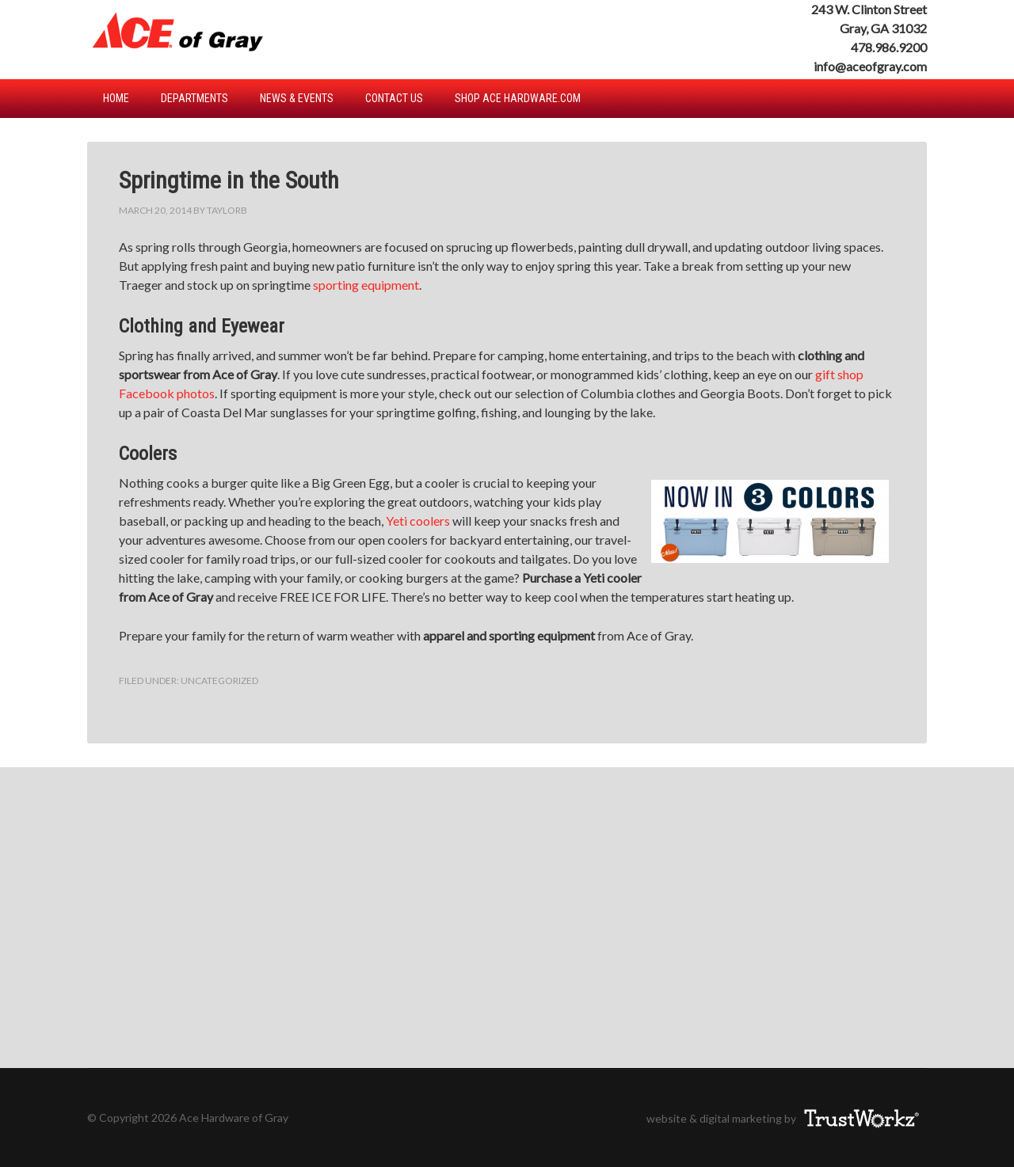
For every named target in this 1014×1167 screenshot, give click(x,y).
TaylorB (227, 210)
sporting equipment (366, 284)
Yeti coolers (418, 520)
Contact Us (394, 98)
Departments (194, 98)
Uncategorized (219, 680)
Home (116, 98)
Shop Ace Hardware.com (518, 98)
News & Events (297, 98)
